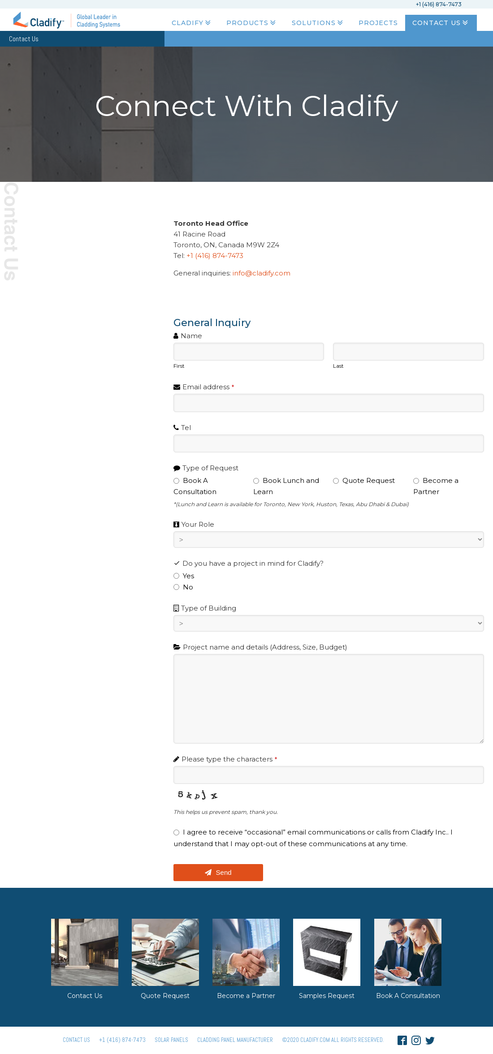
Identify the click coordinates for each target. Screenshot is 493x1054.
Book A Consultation (408, 996)
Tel (186, 427)
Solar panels (171, 1040)
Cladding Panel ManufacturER (235, 1040)
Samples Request (327, 996)
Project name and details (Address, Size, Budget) (265, 647)
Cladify (192, 22)
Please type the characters (229, 759)
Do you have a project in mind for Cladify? (253, 563)
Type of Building (208, 608)
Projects (378, 23)
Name (191, 335)
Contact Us (441, 22)
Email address (208, 387)
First (179, 365)
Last (338, 365)
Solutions (318, 22)
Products (251, 22)
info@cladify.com (261, 273)
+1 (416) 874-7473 (216, 255)
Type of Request (210, 468)
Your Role (198, 524)
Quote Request (165, 996)
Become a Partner (246, 996)
